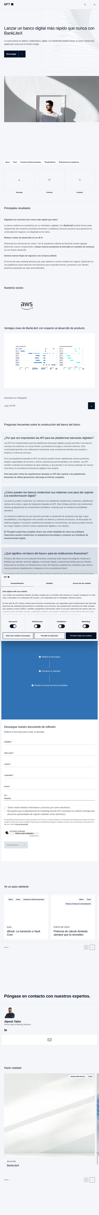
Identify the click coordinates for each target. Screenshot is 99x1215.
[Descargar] (15, 54)
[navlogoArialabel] (8, 4)
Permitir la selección (49, 636)
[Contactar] (49, 180)
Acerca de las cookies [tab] (82, 583)
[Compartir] (80, 180)
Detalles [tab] (49, 583)
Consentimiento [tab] (17, 583)
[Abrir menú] (94, 4)
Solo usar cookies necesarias (18, 636)
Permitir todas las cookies (81, 636)
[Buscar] (85, 4)
